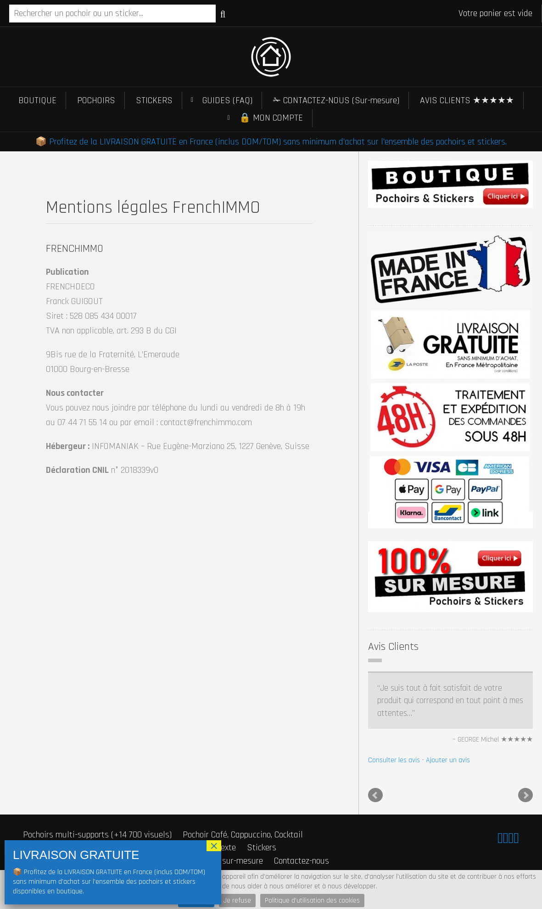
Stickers (261, 848)
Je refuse (237, 900)
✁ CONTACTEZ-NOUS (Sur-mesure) (336, 100)
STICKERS (154, 100)
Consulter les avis (394, 760)
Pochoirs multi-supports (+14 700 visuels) (97, 835)
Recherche (223, 14)
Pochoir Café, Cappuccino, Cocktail (243, 835)
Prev (375, 795)
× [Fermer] (214, 845)
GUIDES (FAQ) (227, 100)
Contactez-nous (301, 861)
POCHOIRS (96, 100)
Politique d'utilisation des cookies (312, 900)
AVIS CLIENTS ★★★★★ (467, 100)
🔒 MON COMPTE (271, 118)
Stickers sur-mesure (226, 861)
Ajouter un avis (448, 760)
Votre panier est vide (495, 13)
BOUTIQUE (37, 100)
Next (525, 795)
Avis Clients (393, 647)
